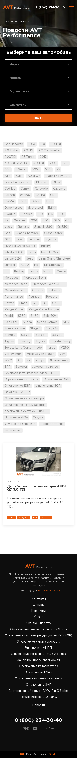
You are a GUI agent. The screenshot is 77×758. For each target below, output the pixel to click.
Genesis (23, 227)
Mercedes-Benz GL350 (49, 284)
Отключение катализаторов (25, 405)
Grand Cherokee (27, 233)
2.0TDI (28, 150)
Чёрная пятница (52, 424)
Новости (38, 705)
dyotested (35, 208)
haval (19, 239)
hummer (34, 239)
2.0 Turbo (11, 150)
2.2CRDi (10, 157)
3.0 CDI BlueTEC (16, 163)
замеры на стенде (45, 367)
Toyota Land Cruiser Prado (23, 347)
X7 (28, 360)
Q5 (35, 303)
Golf (7, 233)
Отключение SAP (38, 685)
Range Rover (14, 309)
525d (36, 169)
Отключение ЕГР (17, 392)
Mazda (61, 271)
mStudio (52, 754)
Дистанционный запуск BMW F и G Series (38, 691)
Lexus (33, 271)
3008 (53, 163)
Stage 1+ (52, 328)
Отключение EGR (17, 386)
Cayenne (59, 188)
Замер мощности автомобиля (38, 660)
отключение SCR (48, 386)
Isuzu (32, 252)
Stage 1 (35, 328)
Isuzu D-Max (49, 252)
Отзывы (38, 605)
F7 (6, 220)
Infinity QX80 (14, 252)
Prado (23, 303)
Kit (7, 271)
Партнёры (38, 610)
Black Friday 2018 (57, 176)
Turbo (51, 347)
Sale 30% (50, 316)
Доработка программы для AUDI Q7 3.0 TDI (36, 488)
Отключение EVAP (38, 672)
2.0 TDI (55, 144)
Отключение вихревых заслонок (38, 678)
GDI (67, 220)
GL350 (62, 227)
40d (7, 169)
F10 (40, 214)
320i (65, 163)
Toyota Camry (61, 341)
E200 (52, 208)
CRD (53, 195)
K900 (25, 265)
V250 (65, 347)
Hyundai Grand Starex (20, 246)
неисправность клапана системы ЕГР (32, 373)
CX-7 (23, 201)
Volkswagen (13, 354)
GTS (8, 239)
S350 (21, 316)
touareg (24, 341)
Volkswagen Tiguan (40, 354)
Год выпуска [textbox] (19, 91)
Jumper (10, 265)
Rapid (9, 316)
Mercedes (11, 278)
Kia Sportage (53, 265)
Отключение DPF (56, 379)
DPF (49, 201)
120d (31, 144)
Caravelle (41, 188)
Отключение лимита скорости (39, 641)
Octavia (37, 290)
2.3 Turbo (27, 157)
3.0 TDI (38, 163)
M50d (47, 271)
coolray (25, 195)
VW (62, 354)
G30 (45, 220)
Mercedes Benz (35, 278)
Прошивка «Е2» (16, 417)
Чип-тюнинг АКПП (38, 648)
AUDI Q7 (34, 176)
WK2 (8, 360)
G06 (34, 220)
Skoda (27, 322)
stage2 (57, 335)
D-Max (36, 201)
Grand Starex (53, 233)
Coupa (40, 195)
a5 (58, 169)
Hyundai (51, 239)
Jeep (29, 258)
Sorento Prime (15, 328)
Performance (14, 297)
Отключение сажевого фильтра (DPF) (38, 629)
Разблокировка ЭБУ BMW (38, 697)
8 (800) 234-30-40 (50, 7)
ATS (7, 176)
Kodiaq (19, 271)
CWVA (9, 201)
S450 (34, 316)
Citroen (10, 195)
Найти (38, 118)
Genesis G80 (43, 227)
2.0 (42, 144)
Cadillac (10, 188)
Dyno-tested (14, 208)
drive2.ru (47, 728)
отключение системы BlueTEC (27, 411)
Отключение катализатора (24, 398)
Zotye (40, 360)
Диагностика (59, 360)
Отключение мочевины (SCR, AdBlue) (38, 654)
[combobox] (38, 64)
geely (8, 227)
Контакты (38, 599)
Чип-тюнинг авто (38, 623)
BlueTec (41, 182)
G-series (19, 220)
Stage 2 (10, 335)
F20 (61, 214)
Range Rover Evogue (44, 309)
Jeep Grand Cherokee (54, 258)
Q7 (45, 303)
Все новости (14, 144)
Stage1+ (41, 335)
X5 (19, 360)
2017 (43, 157)
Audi (19, 176)
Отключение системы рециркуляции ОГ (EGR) (38, 635)
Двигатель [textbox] (17, 105)
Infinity (45, 246)
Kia (36, 265)
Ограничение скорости (21, 379)
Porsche (51, 297)
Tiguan (9, 341)
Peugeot (34, 297)
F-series (26, 214)
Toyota (41, 341)
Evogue (10, 214)
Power (9, 303)
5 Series (21, 169)
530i (48, 169)
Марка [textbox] (14, 64)
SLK (66, 322)
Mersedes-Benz (16, 290)
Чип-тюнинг (13, 430)
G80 (57, 220)
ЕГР (7, 367)
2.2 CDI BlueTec (49, 150)
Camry (25, 188)
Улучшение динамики (20, 424)
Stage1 (25, 335)
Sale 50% (11, 322)
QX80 (56, 303)
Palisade (54, 290)
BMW (57, 182)
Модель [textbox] (15, 78)
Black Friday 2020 (18, 182)
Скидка (38, 417)
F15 (50, 214)
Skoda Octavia (47, 322)
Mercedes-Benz (16, 284)
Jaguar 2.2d (13, 258)
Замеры (21, 367)
